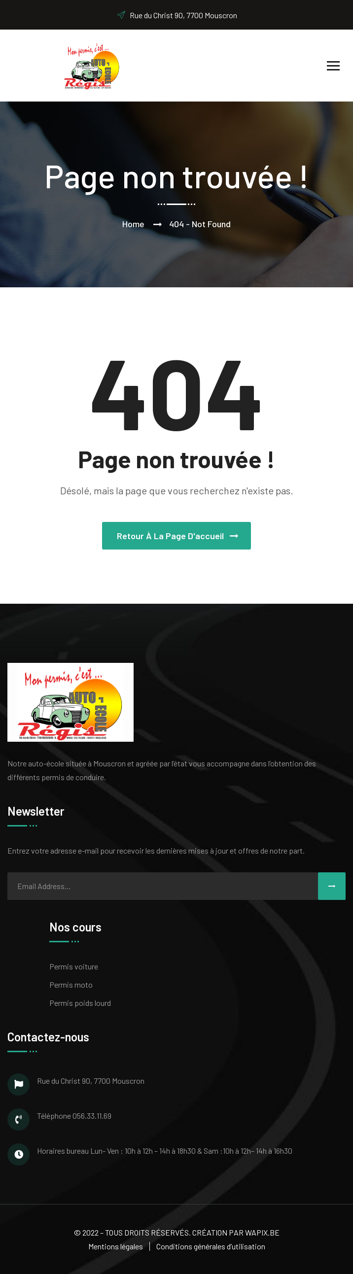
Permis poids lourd (80, 1002)
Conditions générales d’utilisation (210, 1246)
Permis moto (71, 984)
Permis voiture (73, 966)
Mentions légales (115, 1246)
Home (133, 223)
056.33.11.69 (91, 1115)
